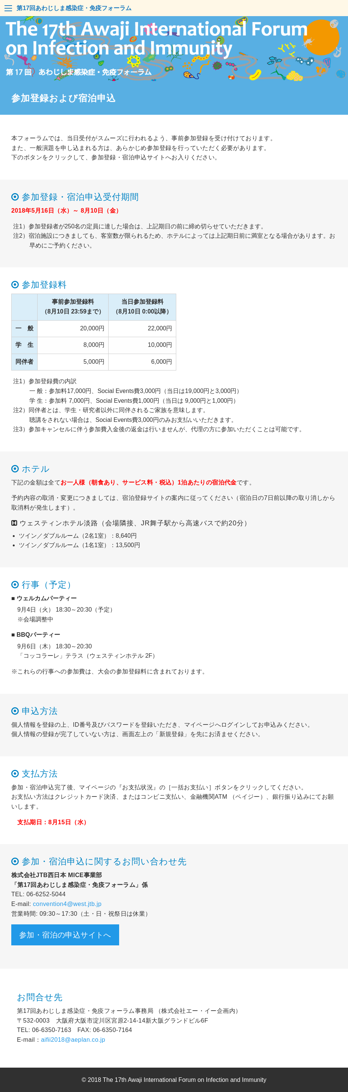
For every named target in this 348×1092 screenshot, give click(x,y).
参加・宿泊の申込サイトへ (65, 935)
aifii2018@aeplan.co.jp (73, 1039)
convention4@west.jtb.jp (67, 904)
